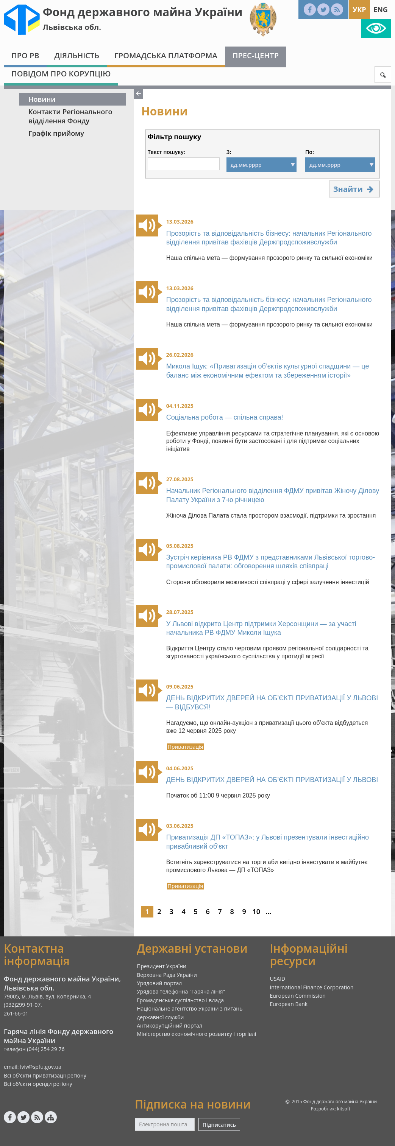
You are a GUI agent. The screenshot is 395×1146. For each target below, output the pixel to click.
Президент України (161, 966)
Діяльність (76, 55)
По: (309, 152)
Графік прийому (56, 133)
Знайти (354, 189)
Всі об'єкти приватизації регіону (45, 1075)
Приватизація (185, 746)
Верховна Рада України (167, 974)
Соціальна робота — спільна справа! (224, 417)
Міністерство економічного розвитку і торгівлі (196, 1033)
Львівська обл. (72, 27)
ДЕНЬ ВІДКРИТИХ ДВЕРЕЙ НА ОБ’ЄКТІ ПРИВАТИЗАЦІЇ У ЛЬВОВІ (272, 780)
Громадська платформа (165, 55)
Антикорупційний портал (169, 1025)
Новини (41, 99)
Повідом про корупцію (61, 73)
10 (256, 911)
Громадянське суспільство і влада (180, 1000)
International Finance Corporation (311, 987)
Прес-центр (256, 55)
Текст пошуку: (166, 152)
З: (228, 152)
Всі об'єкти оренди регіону (38, 1083)
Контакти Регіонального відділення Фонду (70, 116)
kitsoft (343, 1109)
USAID (277, 978)
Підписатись (219, 1124)
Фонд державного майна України (143, 12)
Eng (380, 9)
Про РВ (25, 55)
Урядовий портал (159, 983)
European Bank (289, 1004)
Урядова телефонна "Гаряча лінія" (181, 991)
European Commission (298, 995)
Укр (359, 9)
